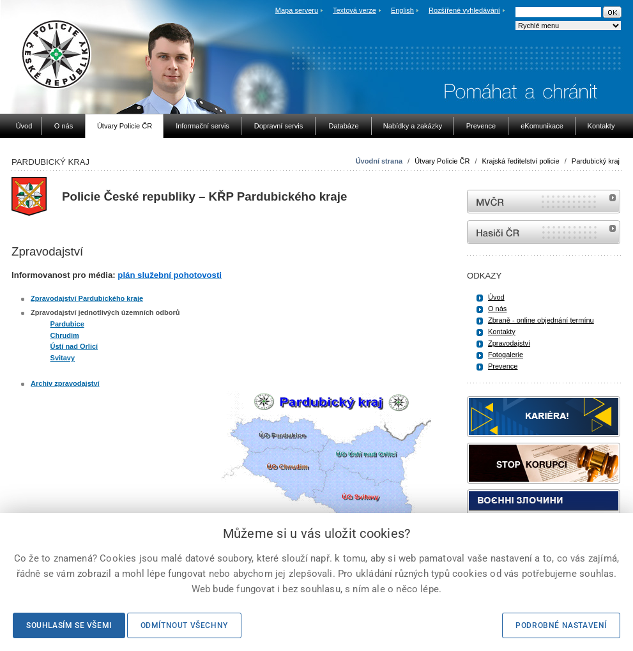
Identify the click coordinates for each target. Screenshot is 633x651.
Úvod (496, 297)
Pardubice (67, 324)
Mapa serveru (296, 10)
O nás (497, 308)
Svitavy (62, 358)
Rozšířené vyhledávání (464, 10)
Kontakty (501, 331)
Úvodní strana (379, 161)
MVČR (543, 201)
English (402, 10)
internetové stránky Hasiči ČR (543, 232)
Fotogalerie (505, 354)
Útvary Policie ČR (442, 161)
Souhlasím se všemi (69, 625)
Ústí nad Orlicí (74, 346)
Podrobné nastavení (561, 625)
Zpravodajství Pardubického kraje (87, 298)
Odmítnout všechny (184, 625)
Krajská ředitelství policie (521, 161)
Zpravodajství (509, 343)
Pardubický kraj (596, 161)
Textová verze (354, 10)
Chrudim (64, 335)
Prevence (502, 366)
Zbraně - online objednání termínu (541, 320)
